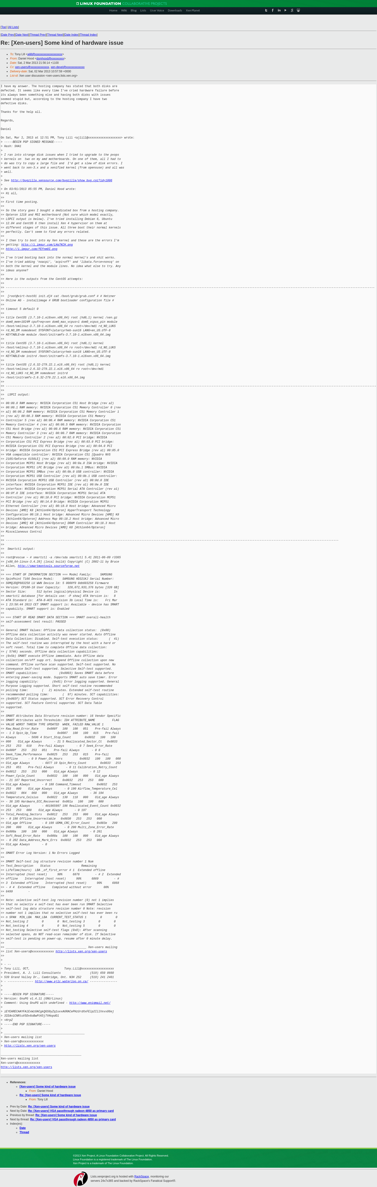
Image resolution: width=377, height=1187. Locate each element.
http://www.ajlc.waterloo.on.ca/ (61, 981)
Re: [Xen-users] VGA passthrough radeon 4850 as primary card (71, 1111)
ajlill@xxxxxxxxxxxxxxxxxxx (44, 54)
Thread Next (55, 34)
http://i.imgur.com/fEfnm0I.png (31, 249)
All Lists (13, 27)
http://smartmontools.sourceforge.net (49, 566)
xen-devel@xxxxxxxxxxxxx (68, 67)
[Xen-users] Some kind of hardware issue (47, 1086)
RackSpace (141, 1176)
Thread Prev (37, 34)
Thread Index (88, 34)
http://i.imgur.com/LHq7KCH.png (47, 245)
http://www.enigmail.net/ (90, 1003)
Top (3, 27)
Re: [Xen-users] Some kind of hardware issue (50, 1095)
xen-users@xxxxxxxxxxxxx (32, 67)
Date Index (71, 34)
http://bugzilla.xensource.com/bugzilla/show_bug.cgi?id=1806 (61, 180)
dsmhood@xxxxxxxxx (50, 58)
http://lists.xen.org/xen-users (81, 952)
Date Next (21, 34)
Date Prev (7, 34)
